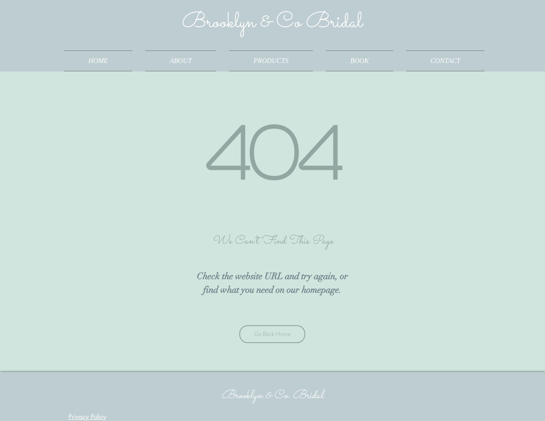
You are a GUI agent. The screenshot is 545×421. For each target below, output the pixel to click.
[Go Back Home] (272, 334)
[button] (271, 61)
